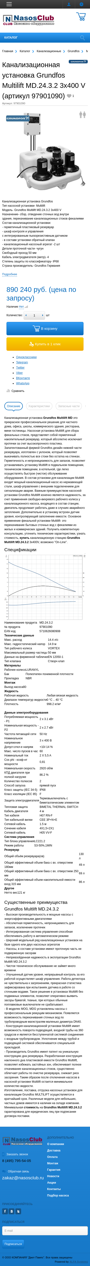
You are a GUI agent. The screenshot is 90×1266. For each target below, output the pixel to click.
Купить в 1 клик (45, 344)
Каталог (11, 37)
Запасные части (68, 406)
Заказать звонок (15, 1154)
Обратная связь (15, 1171)
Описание (13, 406)
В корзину (45, 328)
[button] (9, 4)
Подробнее (9, 274)
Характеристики (39, 406)
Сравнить (15, 391)
